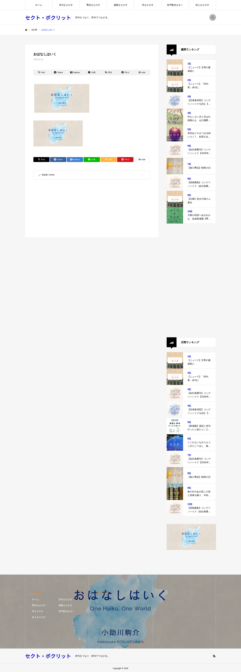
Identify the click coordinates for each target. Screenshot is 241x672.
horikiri (51, 175)
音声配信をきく (175, 5)
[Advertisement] (61, 208)
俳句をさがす (66, 5)
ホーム (38, 5)
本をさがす (147, 5)
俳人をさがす (202, 5)
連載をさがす (120, 5)
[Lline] (92, 72)
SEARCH (212, 17)
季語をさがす (93, 5)
